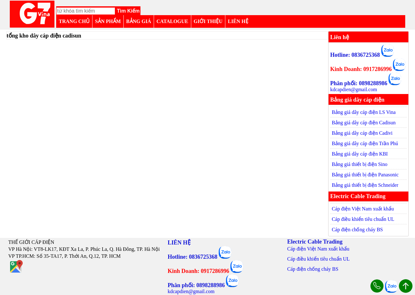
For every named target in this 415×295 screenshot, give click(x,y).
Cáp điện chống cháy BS (357, 229)
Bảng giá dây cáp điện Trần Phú (365, 143)
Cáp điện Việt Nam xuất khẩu (363, 208)
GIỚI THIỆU (208, 21)
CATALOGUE (172, 21)
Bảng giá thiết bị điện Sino (359, 164)
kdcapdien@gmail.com (353, 89)
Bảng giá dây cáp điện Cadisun (363, 122)
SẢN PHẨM (108, 21)
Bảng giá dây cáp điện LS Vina (364, 112)
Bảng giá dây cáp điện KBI (360, 153)
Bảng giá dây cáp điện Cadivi (362, 133)
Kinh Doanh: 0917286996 (361, 69)
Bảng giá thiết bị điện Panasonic (365, 174)
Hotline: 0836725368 (355, 55)
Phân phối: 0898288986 (358, 83)
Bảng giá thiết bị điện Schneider (365, 185)
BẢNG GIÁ (138, 21)
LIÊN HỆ (238, 21)
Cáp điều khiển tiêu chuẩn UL (363, 219)
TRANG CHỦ (74, 21)
